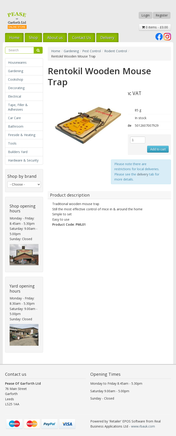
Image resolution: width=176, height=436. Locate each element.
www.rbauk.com (143, 426)
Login (145, 15)
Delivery (107, 37)
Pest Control (91, 51)
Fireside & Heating (21, 135)
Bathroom (15, 126)
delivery (142, 174)
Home (14, 37)
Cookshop (15, 79)
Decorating (16, 88)
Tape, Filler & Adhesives (18, 107)
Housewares (17, 62)
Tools (12, 143)
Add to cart (158, 149)
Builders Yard (18, 152)
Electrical (14, 96)
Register (162, 15)
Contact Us (81, 37)
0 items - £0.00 (155, 27)
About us (55, 37)
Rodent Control (115, 51)
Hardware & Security (23, 160)
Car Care (14, 118)
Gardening (15, 71)
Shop (33, 37)
